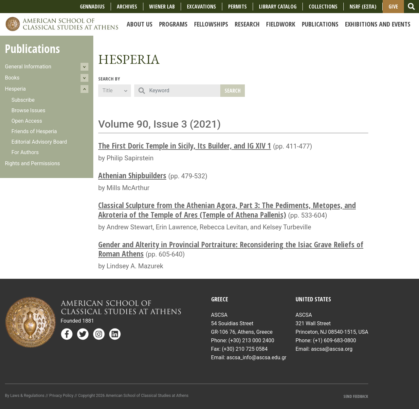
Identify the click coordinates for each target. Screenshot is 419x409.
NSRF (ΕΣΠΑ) (363, 6)
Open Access (26, 121)
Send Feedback (355, 396)
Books (12, 78)
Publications (32, 48)
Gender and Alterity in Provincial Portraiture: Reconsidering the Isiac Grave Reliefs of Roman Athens (230, 249)
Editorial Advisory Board (39, 142)
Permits (237, 6)
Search (233, 90)
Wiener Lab (162, 6)
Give (393, 6)
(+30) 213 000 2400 (251, 340)
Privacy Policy (61, 395)
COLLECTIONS (323, 6)
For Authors (25, 152)
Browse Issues (28, 110)
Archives (127, 6)
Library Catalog (278, 6)
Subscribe (23, 100)
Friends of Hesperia (34, 131)
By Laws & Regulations (25, 395)
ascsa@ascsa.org (332, 349)
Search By (109, 78)
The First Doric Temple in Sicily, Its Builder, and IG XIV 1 (184, 145)
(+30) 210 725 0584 (245, 349)
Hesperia (15, 89)
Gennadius (92, 6)
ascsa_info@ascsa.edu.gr (256, 357)
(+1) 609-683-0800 (334, 340)
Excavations (201, 6)
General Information (28, 66)
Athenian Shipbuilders (132, 175)
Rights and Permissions (32, 163)
